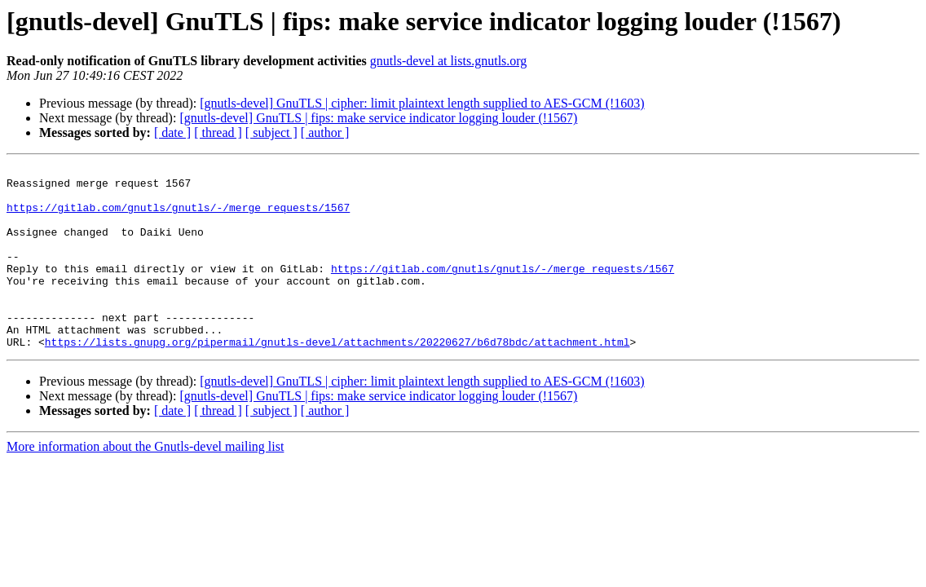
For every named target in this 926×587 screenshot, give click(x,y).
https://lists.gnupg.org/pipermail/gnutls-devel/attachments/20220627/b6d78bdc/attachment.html (337, 378)
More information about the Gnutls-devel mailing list (145, 483)
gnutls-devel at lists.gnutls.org (448, 61)
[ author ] (325, 132)
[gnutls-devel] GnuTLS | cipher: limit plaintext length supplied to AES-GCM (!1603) (422, 103)
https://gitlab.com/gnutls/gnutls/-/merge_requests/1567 (178, 217)
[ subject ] (271, 132)
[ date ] (172, 132)
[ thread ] (218, 132)
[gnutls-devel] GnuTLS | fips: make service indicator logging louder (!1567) (378, 118)
